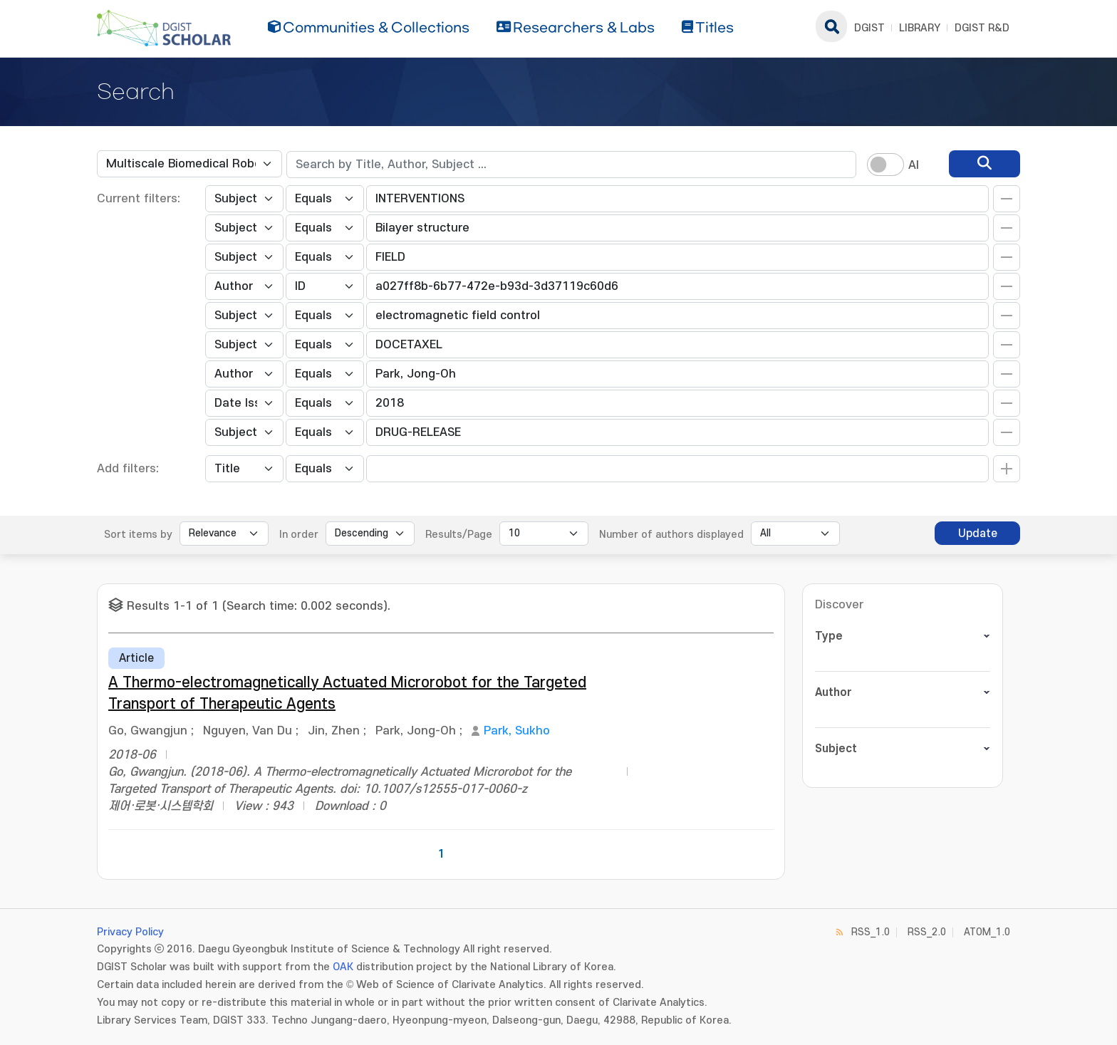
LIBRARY (919, 28)
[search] (984, 163)
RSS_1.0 (870, 932)
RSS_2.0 (927, 932)
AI (913, 165)
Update (977, 533)
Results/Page (458, 535)
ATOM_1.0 (987, 932)
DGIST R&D (982, 28)
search (831, 26)
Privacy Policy (130, 932)
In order (298, 535)
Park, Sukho (517, 730)
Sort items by (138, 535)
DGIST (869, 28)
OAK (343, 967)
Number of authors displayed (671, 535)
